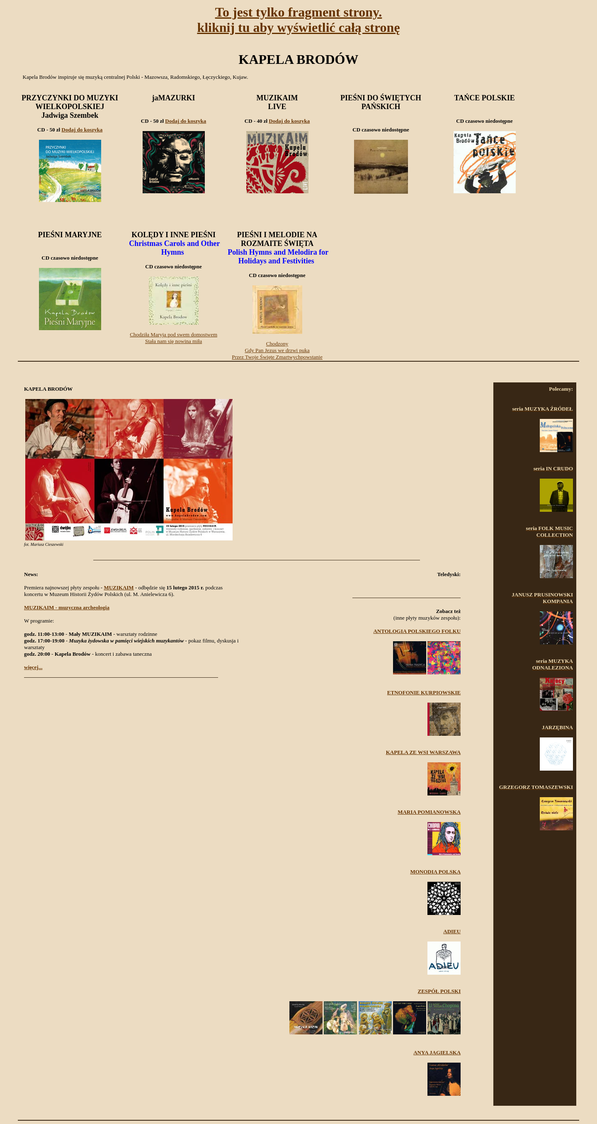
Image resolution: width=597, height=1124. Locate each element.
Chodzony (277, 344)
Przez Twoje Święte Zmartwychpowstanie (277, 357)
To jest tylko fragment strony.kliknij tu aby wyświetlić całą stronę (298, 20)
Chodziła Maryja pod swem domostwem (173, 334)
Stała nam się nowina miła (173, 341)
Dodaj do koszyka (81, 130)
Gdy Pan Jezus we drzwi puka (277, 350)
